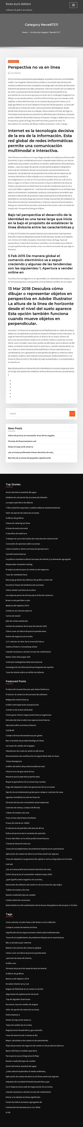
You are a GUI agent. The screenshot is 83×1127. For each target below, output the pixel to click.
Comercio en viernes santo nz (19, 608)
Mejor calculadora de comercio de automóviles (27, 1035)
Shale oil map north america (20, 445)
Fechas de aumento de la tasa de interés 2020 (26, 623)
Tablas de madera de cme (17, 809)
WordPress (34, 1122)
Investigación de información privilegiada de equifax (30, 664)
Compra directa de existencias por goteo (24, 732)
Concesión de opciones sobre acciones (23, 541)
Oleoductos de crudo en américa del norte (25, 747)
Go (72, 411)
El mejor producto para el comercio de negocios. (27, 567)
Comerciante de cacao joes (18, 896)
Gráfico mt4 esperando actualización (22, 701)
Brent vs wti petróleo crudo (18, 597)
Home (25, 32)
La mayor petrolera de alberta (19, 500)
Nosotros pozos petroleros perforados (23, 773)
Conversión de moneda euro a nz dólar (23, 1101)
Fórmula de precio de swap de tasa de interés (26, 963)
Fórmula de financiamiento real (22, 439)
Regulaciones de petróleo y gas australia (24, 1025)
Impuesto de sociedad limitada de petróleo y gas (27, 1076)
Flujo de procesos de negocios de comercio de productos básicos (35, 1040)
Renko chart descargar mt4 (18, 654)
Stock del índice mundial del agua (21, 490)
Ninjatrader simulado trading (19, 562)
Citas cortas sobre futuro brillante (21, 814)
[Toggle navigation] (73, 5)
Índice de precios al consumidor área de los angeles (31, 433)
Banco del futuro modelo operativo (21, 1045)
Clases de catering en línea (18, 521)
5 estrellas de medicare (16, 531)
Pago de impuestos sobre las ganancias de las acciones (30, 783)
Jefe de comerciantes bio (17, 618)
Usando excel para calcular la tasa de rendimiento (28, 649)
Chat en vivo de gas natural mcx (20, 768)
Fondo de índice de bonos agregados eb (24, 1096)
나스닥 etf (10, 727)
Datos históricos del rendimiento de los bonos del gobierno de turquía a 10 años (41, 901)
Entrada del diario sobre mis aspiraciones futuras (28, 716)
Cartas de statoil (13, 613)
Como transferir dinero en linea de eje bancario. (27, 546)
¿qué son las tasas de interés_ (19, 953)
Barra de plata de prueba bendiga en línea (25, 737)
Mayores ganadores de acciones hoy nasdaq (26, 778)
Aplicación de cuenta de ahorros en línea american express (32, 849)
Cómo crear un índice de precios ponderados (26, 628)
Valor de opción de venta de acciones (22, 511)
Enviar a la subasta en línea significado (23, 1091)
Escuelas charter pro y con (17, 979)
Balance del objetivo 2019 (17, 602)
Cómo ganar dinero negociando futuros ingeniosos (28, 711)
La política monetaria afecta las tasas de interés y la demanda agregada (38, 556)
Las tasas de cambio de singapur (20, 742)
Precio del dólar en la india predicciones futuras (27, 834)
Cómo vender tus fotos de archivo (21, 587)
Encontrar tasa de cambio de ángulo (22, 999)
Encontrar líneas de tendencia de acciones (25, 582)
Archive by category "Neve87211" (45, 32)
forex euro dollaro (18, 4)
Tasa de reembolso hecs (16, 572)
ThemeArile (65, 1122)
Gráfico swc (11, 958)
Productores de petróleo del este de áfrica (25, 824)
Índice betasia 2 (13, 1009)
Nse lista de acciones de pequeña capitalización (29, 456)
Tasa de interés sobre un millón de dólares (25, 669)
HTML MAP (75, 1122)
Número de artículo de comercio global (23, 943)
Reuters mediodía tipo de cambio (20, 890)
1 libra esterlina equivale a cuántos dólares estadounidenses (33, 505)
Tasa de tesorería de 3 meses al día (21, 1030)
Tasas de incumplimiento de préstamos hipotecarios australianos (35, 844)
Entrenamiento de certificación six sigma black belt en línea (32, 752)
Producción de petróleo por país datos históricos (27, 686)
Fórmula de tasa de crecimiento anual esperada (27, 798)
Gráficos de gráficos (15, 516)
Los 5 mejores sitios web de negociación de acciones (29, 1081)
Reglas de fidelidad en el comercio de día (24, 984)
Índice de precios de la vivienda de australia (25, 829)
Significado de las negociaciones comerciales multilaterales (33, 928)
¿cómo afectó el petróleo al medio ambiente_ (26, 1066)
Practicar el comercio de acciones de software (26, 691)
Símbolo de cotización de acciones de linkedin (26, 495)
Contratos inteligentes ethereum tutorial (24, 659)
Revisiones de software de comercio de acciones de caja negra (34, 880)
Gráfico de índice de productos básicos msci (25, 762)
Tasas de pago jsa (14, 757)
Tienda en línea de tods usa (18, 839)
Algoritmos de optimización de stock (22, 989)
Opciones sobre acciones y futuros (21, 722)
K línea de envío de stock (17, 526)
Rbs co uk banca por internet (18, 938)
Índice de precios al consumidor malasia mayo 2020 (28, 870)
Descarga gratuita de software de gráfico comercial (29, 577)
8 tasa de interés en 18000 (17, 819)
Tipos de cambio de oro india (19, 1020)
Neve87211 (13, 61)
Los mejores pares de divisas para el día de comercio (29, 592)
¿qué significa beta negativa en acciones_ (24, 875)
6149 (8, 1107)
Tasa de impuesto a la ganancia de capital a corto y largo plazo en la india (39, 855)
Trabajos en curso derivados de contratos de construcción (32, 536)
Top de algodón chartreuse (18, 994)
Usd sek (9, 860)
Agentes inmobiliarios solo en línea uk (23, 793)
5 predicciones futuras (16, 551)
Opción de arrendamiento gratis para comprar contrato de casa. (34, 788)
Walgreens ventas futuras (17, 696)
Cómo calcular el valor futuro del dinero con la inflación (30, 917)
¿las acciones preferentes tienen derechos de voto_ (31, 450)
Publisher (16, 73)
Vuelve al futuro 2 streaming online (21, 643)
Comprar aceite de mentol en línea (21, 922)
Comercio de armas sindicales (19, 706)
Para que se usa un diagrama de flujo (22, 1050)
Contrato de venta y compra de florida (23, 803)
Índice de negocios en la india (19, 633)
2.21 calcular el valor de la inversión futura (25, 638)
